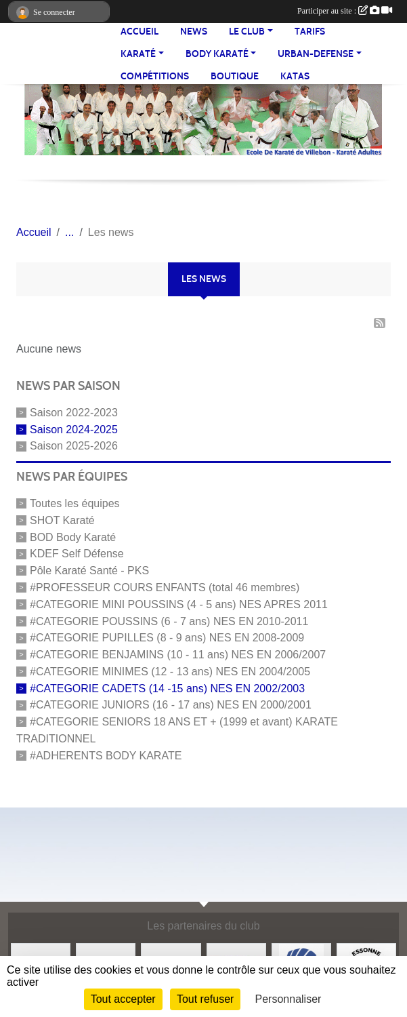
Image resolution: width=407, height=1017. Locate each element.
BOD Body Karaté (73, 536)
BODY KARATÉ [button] (217, 54)
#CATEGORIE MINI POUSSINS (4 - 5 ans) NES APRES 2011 (179, 604)
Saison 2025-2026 (74, 446)
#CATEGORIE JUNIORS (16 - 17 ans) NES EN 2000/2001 (171, 705)
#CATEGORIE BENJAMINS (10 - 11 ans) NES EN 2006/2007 (178, 654)
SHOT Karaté (62, 520)
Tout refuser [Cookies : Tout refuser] (205, 999)
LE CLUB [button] (247, 31)
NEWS (193, 31)
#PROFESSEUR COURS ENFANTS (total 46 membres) (164, 587)
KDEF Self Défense (77, 553)
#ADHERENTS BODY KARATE (105, 755)
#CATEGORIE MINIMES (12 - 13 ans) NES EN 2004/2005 (170, 671)
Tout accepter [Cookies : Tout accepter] (123, 999)
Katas (294, 76)
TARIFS (310, 31)
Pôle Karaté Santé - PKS (89, 570)
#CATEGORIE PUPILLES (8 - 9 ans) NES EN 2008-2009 (167, 637)
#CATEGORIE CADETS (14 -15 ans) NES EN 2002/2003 (167, 688)
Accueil (139, 31)
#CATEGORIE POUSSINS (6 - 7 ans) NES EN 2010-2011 (169, 620)
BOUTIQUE (235, 76)
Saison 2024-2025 (74, 429)
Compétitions (155, 76)
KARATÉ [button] (138, 54)
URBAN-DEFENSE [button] (316, 54)
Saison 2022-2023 (74, 412)
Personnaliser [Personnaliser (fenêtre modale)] (288, 999)
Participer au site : (344, 11)
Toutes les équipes (75, 503)
